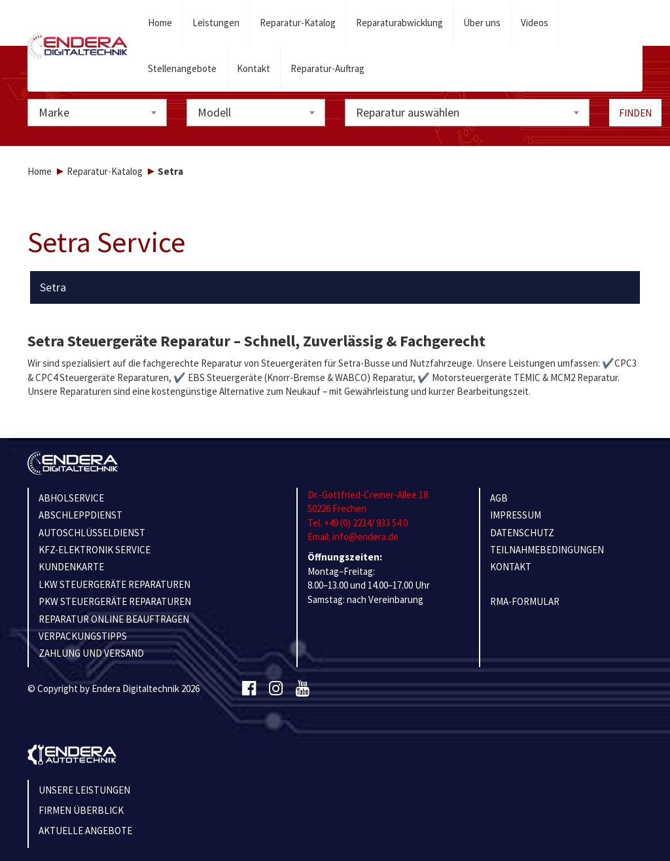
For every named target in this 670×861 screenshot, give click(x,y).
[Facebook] (249, 689)
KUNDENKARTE (71, 566)
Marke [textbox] (54, 112)
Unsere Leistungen (84, 790)
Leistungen (215, 22)
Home (160, 22)
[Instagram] (276, 689)
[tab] (335, 287)
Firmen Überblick (81, 810)
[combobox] (97, 112)
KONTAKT (510, 566)
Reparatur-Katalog (298, 22)
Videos (534, 22)
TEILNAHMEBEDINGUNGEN (547, 549)
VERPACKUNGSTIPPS (83, 636)
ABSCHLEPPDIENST (80, 515)
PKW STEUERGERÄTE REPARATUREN (115, 601)
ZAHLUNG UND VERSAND (91, 653)
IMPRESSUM (515, 515)
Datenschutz (522, 532)
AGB (499, 498)
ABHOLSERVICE (71, 498)
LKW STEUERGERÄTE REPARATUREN (114, 584)
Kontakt (253, 68)
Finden (635, 113)
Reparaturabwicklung (399, 22)
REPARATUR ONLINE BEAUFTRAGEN (114, 619)
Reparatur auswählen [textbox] (407, 112)
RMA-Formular (524, 601)
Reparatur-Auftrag (327, 68)
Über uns (482, 22)
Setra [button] (53, 287)
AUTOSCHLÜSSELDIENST (92, 532)
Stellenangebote (182, 68)
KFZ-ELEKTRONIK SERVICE (94, 549)
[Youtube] (302, 689)
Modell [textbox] (214, 112)
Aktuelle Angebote (85, 830)
